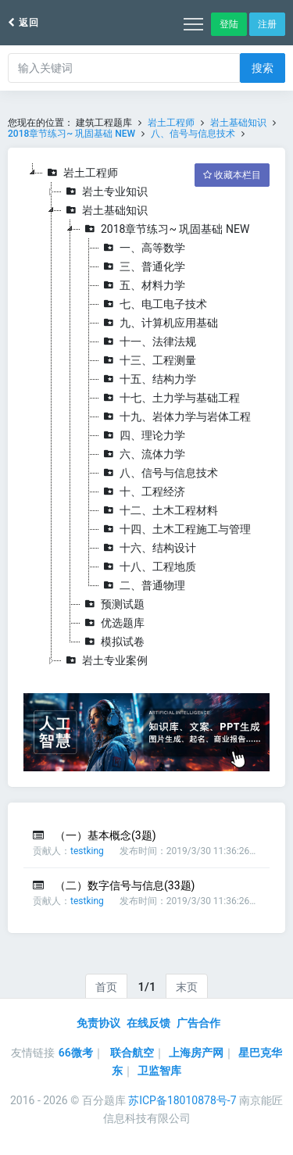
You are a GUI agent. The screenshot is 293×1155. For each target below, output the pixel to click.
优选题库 (112, 622)
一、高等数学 (142, 247)
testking (87, 851)
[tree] (146, 416)
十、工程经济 (142, 491)
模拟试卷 (112, 641)
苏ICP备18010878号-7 (182, 1100)
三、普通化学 (142, 266)
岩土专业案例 (105, 660)
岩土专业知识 (105, 191)
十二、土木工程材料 (158, 510)
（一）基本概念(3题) (105, 835)
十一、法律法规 (147, 341)
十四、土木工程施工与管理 (175, 529)
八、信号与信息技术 (193, 133)
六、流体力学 (142, 454)
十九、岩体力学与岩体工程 (175, 416)
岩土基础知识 (238, 122)
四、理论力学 (142, 435)
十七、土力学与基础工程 (169, 397)
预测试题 (112, 604)
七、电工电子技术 (153, 304)
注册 (267, 24)
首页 (106, 987)
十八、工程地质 (147, 566)
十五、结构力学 (147, 379)
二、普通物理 (142, 585)
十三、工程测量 (147, 360)
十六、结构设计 (147, 547)
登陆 (229, 24)
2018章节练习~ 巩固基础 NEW (71, 133)
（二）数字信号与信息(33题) (125, 885)
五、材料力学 (142, 285)
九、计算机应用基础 (158, 322)
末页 (187, 987)
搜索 (262, 68)
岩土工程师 (171, 122)
